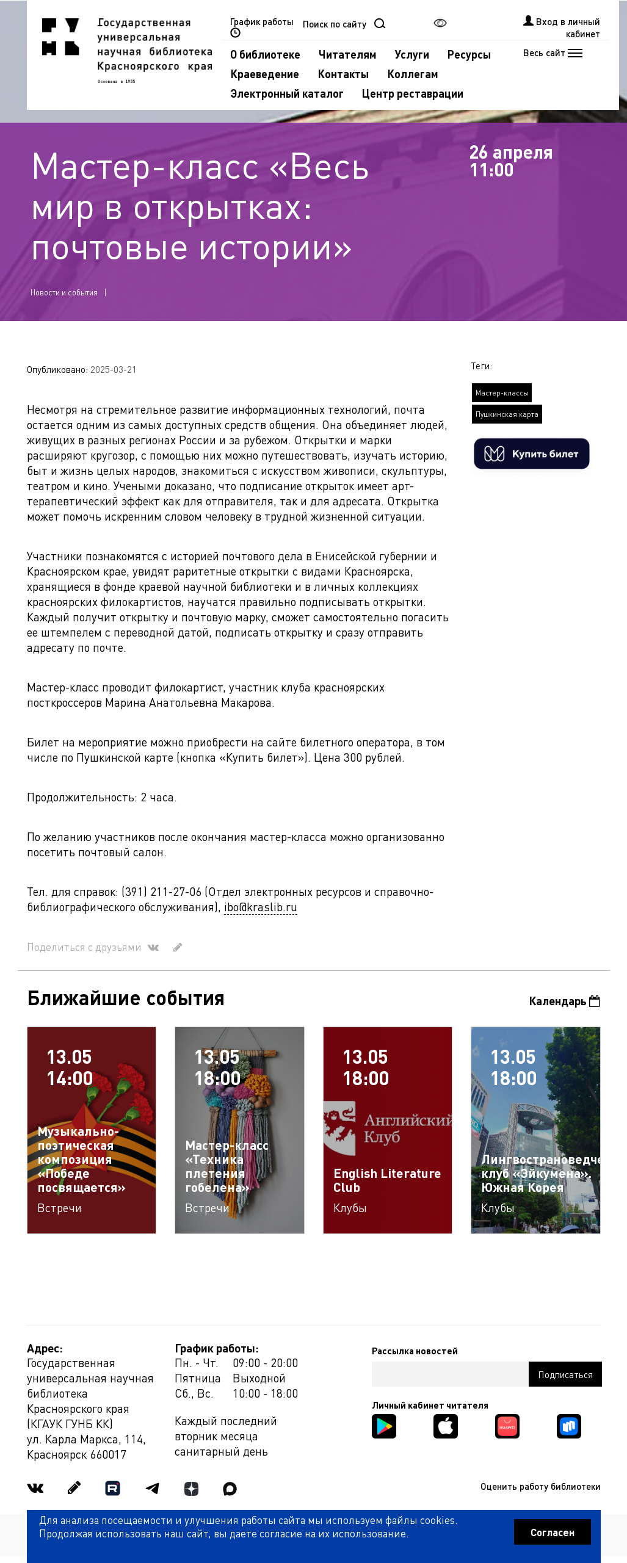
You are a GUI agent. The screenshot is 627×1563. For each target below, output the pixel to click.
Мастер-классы (502, 392)
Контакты (343, 74)
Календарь (564, 1000)
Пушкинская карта (507, 414)
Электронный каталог (287, 93)
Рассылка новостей (415, 1351)
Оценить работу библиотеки (540, 1486)
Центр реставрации (412, 93)
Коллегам (412, 74)
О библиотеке (265, 54)
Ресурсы (469, 54)
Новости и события (64, 292)
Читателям (348, 54)
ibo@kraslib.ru (260, 906)
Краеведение (264, 74)
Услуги (412, 54)
